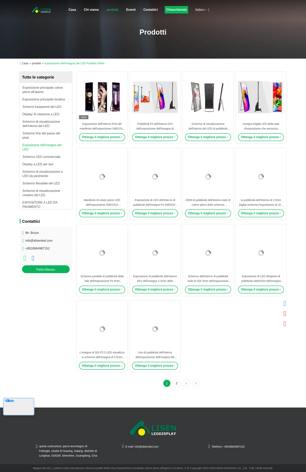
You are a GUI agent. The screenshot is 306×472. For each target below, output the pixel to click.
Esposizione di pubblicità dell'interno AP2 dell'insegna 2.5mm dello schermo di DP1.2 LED (155, 281)
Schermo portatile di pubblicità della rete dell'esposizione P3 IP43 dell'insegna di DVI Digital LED (102, 281)
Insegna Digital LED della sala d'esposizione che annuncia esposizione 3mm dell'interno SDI (261, 128)
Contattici (150, 9)
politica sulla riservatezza (69, 468)
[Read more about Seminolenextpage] (186, 383)
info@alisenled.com (39, 240)
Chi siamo (91, 9)
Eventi (131, 9)
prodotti (112, 9)
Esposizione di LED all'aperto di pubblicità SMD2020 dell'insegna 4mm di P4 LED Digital (261, 281)
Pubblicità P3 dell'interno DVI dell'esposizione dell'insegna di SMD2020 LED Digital (155, 128)
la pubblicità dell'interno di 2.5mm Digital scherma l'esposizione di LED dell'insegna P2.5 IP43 (261, 204)
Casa (72, 9)
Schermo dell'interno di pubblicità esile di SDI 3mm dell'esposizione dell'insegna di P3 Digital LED (208, 281)
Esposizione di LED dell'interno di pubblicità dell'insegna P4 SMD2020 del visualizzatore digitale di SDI (155, 204)
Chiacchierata (176, 9)
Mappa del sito (42, 468)
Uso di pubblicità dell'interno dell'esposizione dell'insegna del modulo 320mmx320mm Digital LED (155, 357)
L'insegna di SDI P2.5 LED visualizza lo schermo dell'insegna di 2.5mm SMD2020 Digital (102, 357)
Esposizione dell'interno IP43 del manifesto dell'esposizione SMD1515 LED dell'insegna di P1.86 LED (102, 128)
